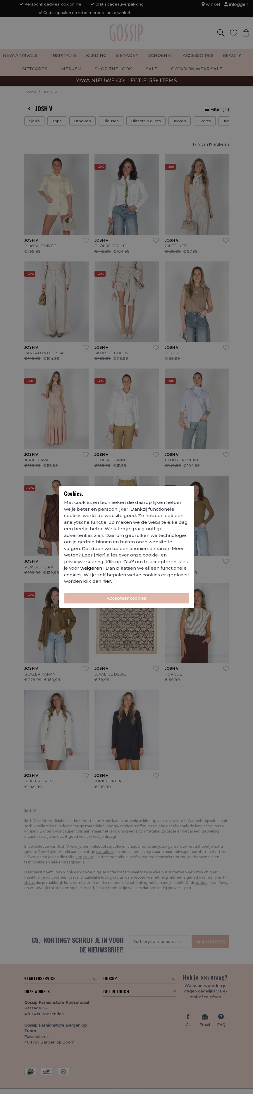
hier (106, 581)
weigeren (91, 568)
